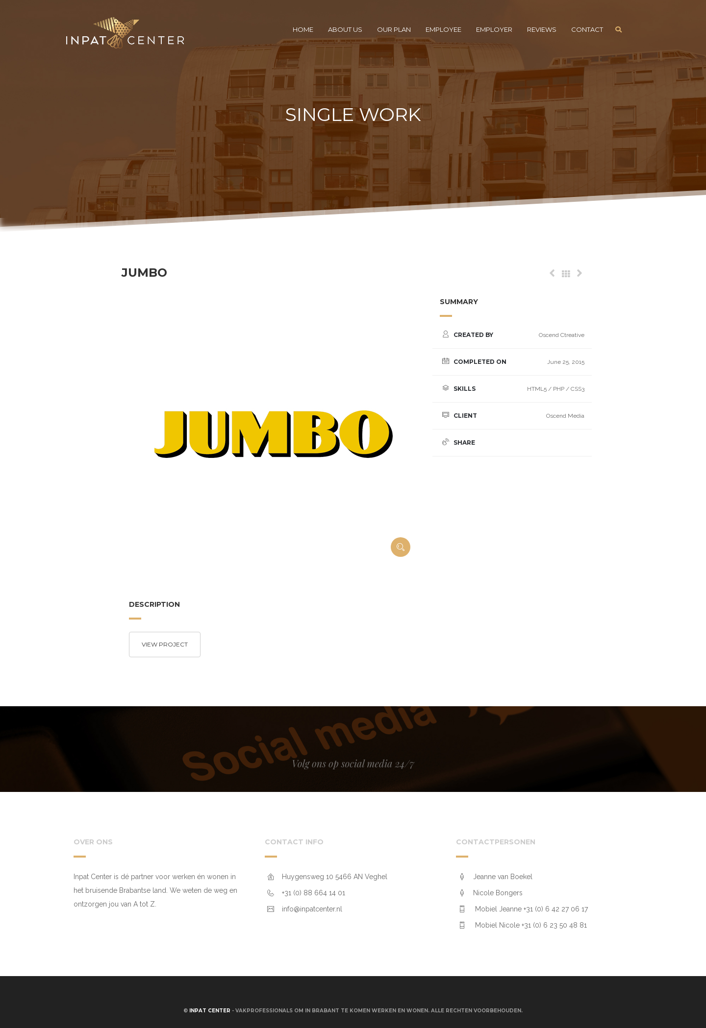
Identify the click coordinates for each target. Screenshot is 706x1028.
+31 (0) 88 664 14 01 (313, 893)
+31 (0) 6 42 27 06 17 (556, 909)
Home (303, 29)
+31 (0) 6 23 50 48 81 (554, 925)
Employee (443, 29)
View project (165, 644)
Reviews (541, 29)
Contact (587, 29)
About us (345, 29)
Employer (494, 29)
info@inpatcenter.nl (312, 909)
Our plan (394, 29)
